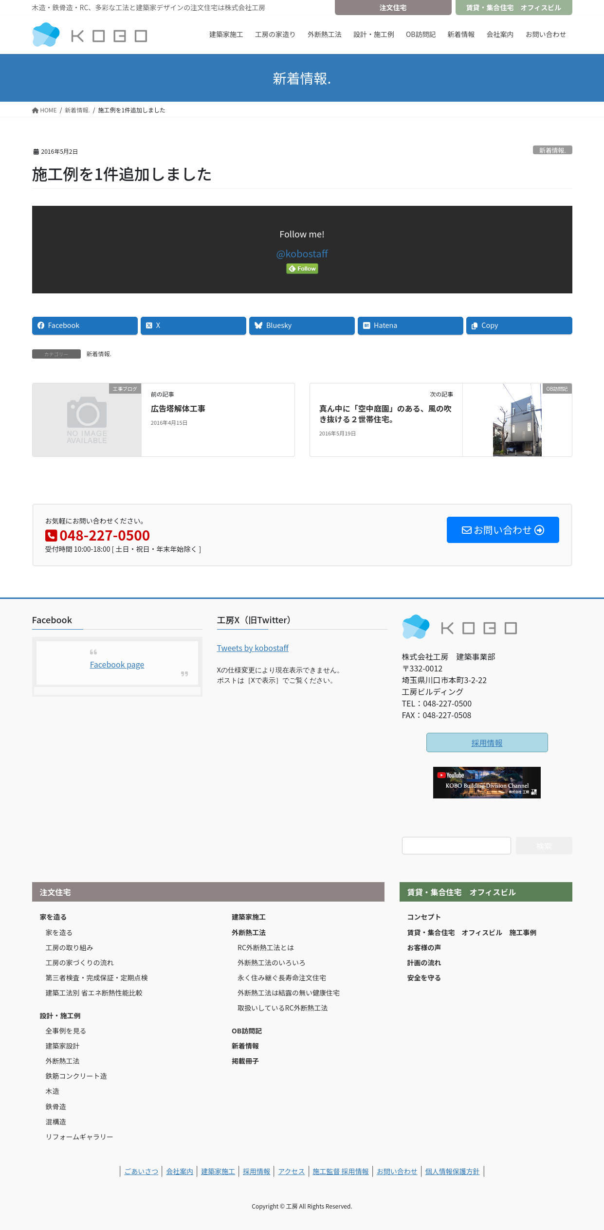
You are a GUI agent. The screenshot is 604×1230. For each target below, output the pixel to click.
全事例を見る (66, 1030)
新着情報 (245, 1045)
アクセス (291, 1171)
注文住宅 (393, 7)
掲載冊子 (245, 1061)
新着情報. (552, 150)
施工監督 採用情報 (341, 1171)
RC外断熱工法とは (266, 947)
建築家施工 (249, 917)
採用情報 (486, 742)
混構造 (56, 1121)
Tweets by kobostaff (253, 647)
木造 (52, 1091)
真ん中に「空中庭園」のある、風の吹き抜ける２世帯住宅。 (385, 413)
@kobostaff (302, 253)
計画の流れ (424, 962)
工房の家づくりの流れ (80, 962)
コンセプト (424, 917)
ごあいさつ (141, 1171)
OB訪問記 (247, 1030)
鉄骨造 (56, 1106)
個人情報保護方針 (452, 1171)
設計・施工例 (60, 1015)
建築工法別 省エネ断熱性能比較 (94, 992)
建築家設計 (63, 1045)
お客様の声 (424, 947)
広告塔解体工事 (178, 408)
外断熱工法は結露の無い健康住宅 (289, 992)
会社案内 (179, 1171)
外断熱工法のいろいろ (272, 962)
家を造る (53, 917)
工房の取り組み (69, 947)
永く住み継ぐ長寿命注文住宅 (282, 977)
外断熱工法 (63, 1061)
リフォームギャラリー (80, 1136)
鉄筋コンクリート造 (76, 1076)
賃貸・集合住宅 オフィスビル (514, 7)
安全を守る (424, 977)
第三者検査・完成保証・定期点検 (97, 977)
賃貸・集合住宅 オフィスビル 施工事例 (472, 932)
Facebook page (117, 664)
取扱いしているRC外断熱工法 (283, 1008)
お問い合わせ (397, 1171)
